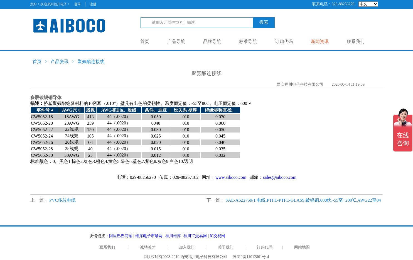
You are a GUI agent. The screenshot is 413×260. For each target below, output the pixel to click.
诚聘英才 (148, 247)
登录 (77, 4)
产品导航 (176, 41)
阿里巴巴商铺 (120, 236)
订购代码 (284, 41)
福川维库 (173, 236)
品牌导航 (212, 41)
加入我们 (187, 247)
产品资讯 (59, 61)
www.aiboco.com (230, 177)
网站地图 (302, 247)
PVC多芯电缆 (62, 200)
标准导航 (248, 41)
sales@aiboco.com (279, 177)
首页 (144, 41)
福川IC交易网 (195, 236)
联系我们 (356, 41)
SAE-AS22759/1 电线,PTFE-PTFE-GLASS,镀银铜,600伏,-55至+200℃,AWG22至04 (303, 200)
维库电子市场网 (149, 236)
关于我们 (225, 247)
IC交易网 (217, 236)
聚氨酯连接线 (91, 61)
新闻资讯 (320, 41)
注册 (93, 4)
